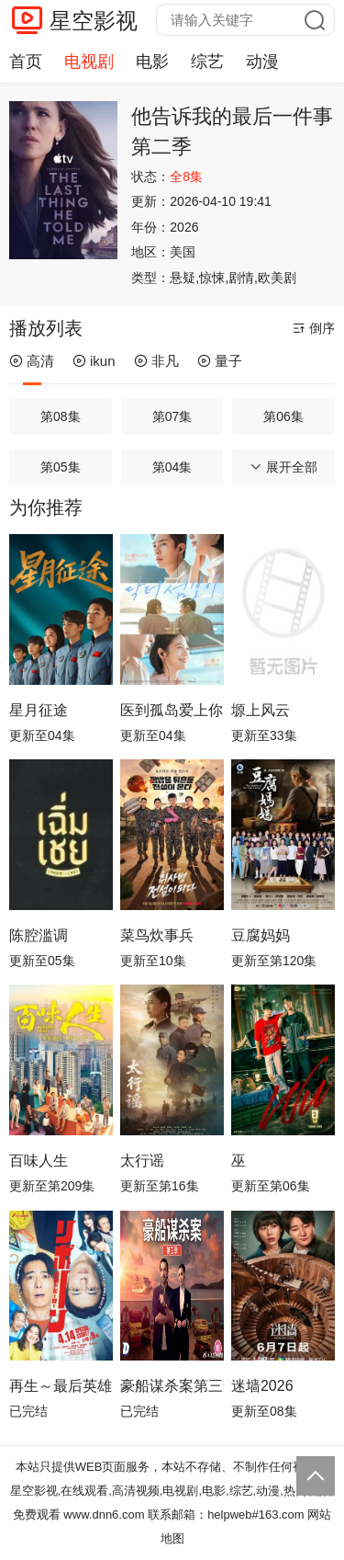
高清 (31, 361)
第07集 (172, 416)
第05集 (60, 467)
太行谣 (142, 1160)
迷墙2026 (262, 1386)
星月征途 (38, 710)
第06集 (283, 416)
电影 (152, 61)
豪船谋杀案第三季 (172, 1386)
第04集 (172, 467)
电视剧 (89, 61)
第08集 (60, 416)
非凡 (156, 361)
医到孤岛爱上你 (171, 710)
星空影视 (94, 20)
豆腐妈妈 (260, 935)
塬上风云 (260, 710)
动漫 (262, 61)
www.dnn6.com (103, 1514)
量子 (219, 361)
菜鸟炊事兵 (157, 935)
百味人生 (38, 1160)
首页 (25, 61)
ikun (94, 361)
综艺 (207, 61)
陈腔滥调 (38, 935)
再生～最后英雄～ (61, 1386)
